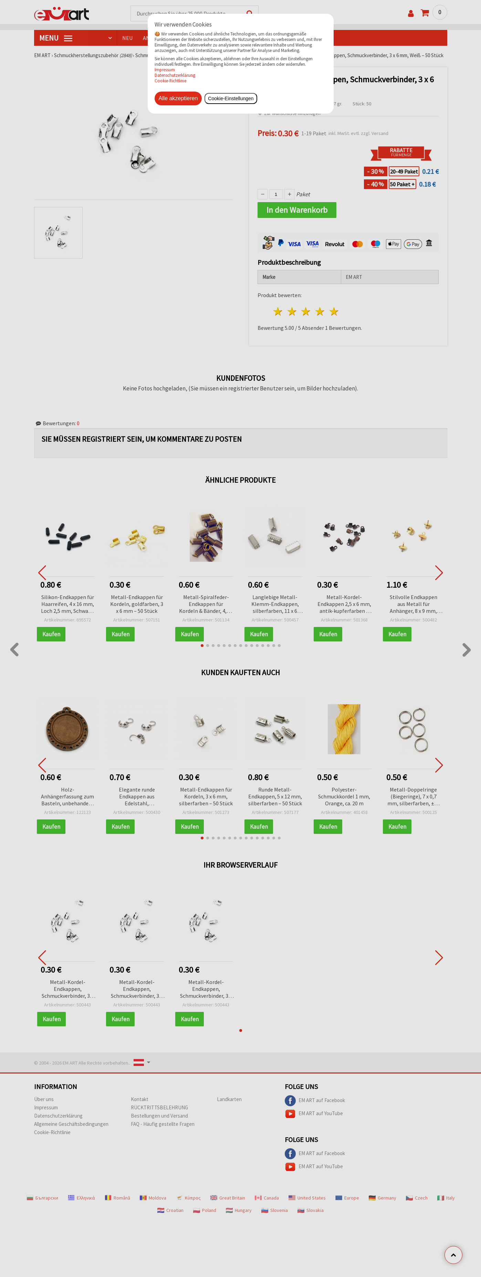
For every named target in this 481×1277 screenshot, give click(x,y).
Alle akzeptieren (178, 98)
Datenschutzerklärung (175, 75)
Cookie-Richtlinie (170, 80)
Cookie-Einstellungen (230, 98)
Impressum (165, 69)
